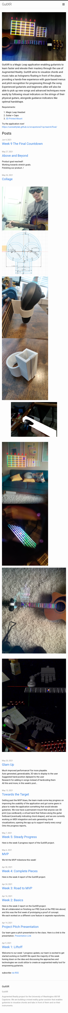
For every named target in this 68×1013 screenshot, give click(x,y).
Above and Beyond (15, 156)
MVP (5, 854)
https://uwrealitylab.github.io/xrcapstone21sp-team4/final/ (29, 127)
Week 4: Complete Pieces (20, 871)
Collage (7, 179)
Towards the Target (15, 794)
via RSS (15, 973)
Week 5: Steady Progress (19, 837)
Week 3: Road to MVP (17, 888)
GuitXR (7, 4)
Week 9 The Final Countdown (22, 144)
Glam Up (8, 764)
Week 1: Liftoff (12, 947)
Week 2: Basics (12, 900)
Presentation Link (23, 936)
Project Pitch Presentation (20, 927)
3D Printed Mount (14, 118)
